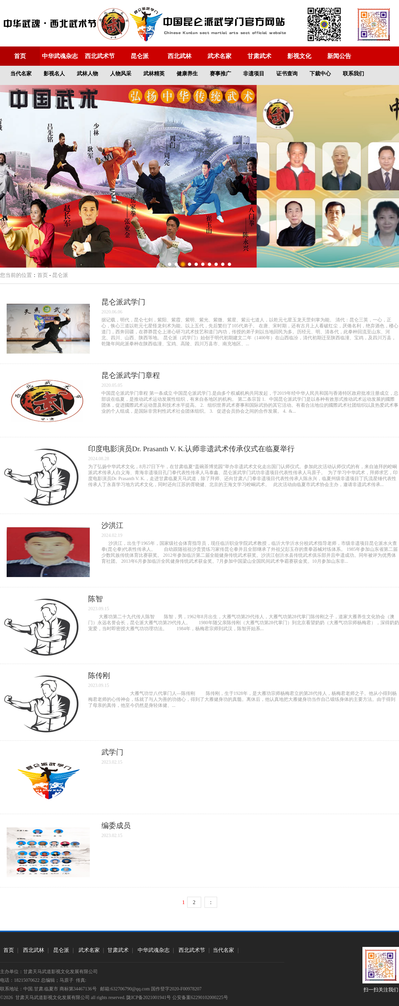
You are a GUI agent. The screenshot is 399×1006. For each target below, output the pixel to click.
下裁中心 (320, 73)
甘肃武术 (259, 56)
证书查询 (287, 73)
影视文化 (299, 56)
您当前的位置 (16, 275)
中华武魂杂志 (60, 56)
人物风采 (120, 73)
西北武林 (180, 56)
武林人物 (87, 73)
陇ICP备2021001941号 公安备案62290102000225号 (177, 997)
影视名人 (54, 73)
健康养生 (187, 73)
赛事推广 (220, 73)
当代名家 (21, 73)
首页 (20, 56)
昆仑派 (140, 56)
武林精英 (154, 73)
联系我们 (353, 73)
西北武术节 (100, 56)
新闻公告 (339, 56)
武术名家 (219, 56)
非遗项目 (253, 73)
